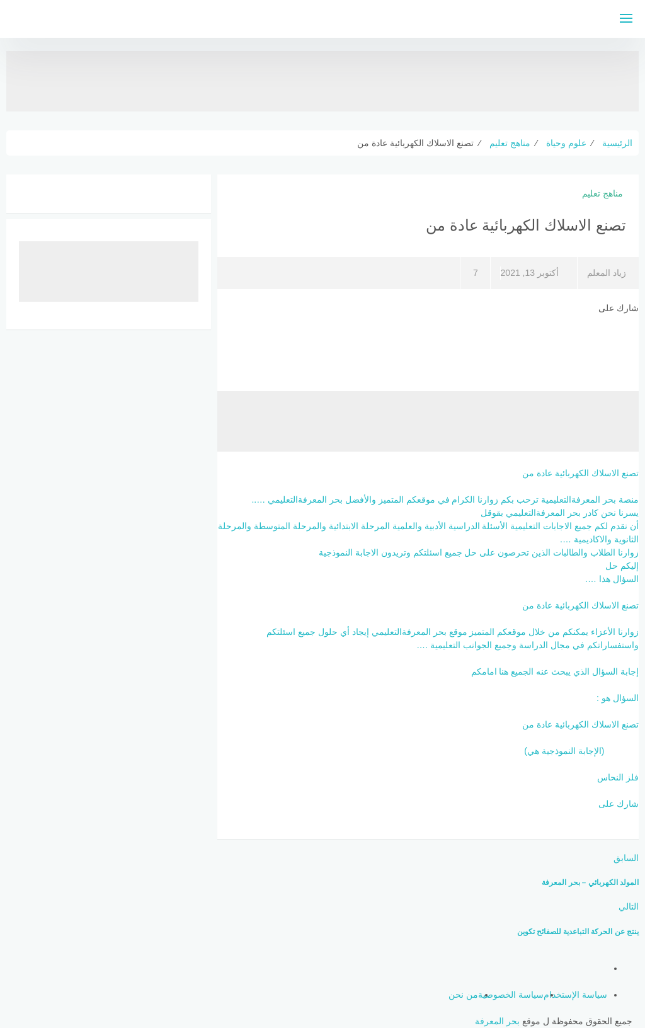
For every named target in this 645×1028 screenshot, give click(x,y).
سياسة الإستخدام (575, 995)
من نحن (463, 995)
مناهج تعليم (602, 193)
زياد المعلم (606, 273)
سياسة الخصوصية (511, 995)
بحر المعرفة (497, 1021)
